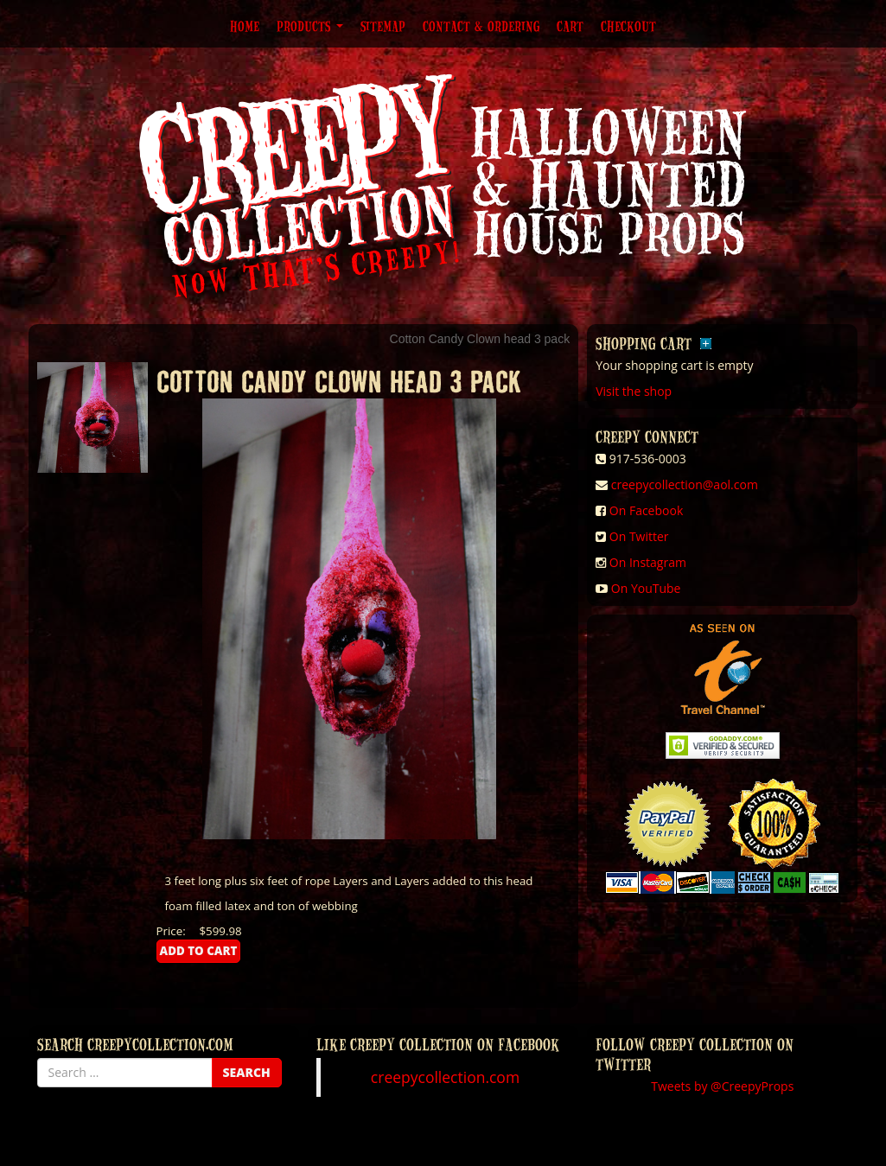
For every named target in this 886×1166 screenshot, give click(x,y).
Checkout (628, 26)
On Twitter (639, 536)
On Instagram (647, 562)
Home (244, 26)
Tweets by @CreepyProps (722, 1086)
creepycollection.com (445, 1077)
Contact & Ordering (481, 26)
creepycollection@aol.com (684, 484)
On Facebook (646, 510)
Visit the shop (634, 391)
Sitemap (382, 26)
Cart (570, 26)
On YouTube (646, 588)
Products (310, 26)
